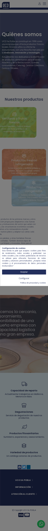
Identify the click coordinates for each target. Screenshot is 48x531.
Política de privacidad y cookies (33, 283)
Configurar (24, 278)
